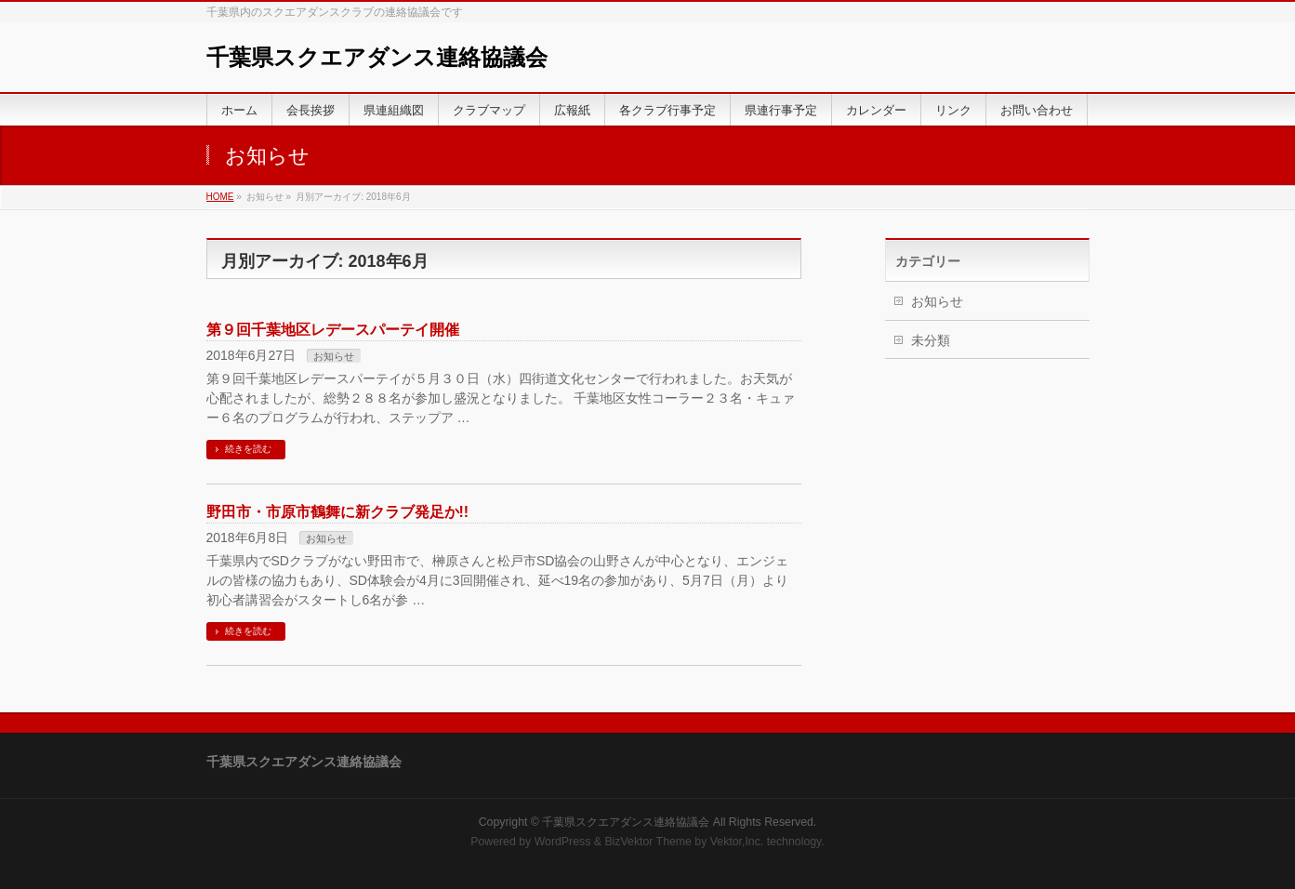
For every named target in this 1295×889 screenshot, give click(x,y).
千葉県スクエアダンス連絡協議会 (377, 57)
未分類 (930, 340)
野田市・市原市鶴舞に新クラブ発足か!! (337, 512)
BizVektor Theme (648, 841)
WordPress (563, 841)
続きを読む (248, 449)
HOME (220, 197)
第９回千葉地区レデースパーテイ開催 (332, 330)
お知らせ (333, 356)
